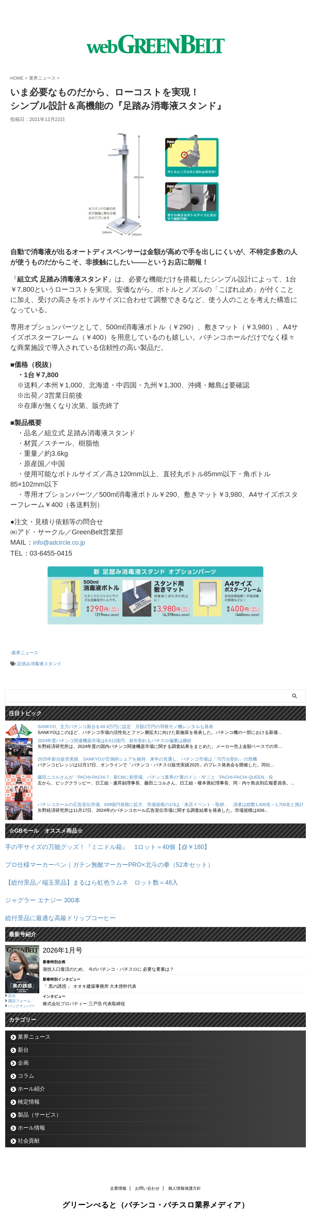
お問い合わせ (147, 1182)
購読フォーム (19, 995)
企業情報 (118, 1182)
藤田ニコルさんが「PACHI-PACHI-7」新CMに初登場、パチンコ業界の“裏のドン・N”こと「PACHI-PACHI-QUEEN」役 (155, 775)
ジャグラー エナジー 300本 (47, 896)
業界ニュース (25, 651)
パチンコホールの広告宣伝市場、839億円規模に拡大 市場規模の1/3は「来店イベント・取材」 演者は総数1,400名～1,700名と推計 (171, 802)
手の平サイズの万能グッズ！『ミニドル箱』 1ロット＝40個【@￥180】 (119, 844)
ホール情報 (31, 1122)
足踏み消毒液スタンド (39, 662)
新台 (23, 1044)
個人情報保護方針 (184, 1182)
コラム (26, 1070)
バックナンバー (21, 1000)
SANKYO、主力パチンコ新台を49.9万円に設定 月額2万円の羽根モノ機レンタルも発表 (125, 724)
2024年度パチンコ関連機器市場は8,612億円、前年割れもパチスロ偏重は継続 (115, 738)
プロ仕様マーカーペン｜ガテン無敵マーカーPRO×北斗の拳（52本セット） (120, 861)
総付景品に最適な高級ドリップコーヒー (66, 913)
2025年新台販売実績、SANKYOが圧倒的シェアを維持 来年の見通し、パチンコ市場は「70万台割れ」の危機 (147, 757)
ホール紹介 (31, 1083)
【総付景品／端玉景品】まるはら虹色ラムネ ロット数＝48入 (101, 879)
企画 (23, 1057)
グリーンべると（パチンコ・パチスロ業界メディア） (155, 1199)
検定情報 (29, 1096)
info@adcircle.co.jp (62, 542)
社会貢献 (29, 1135)
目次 (12, 990)
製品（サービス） (40, 1109)
